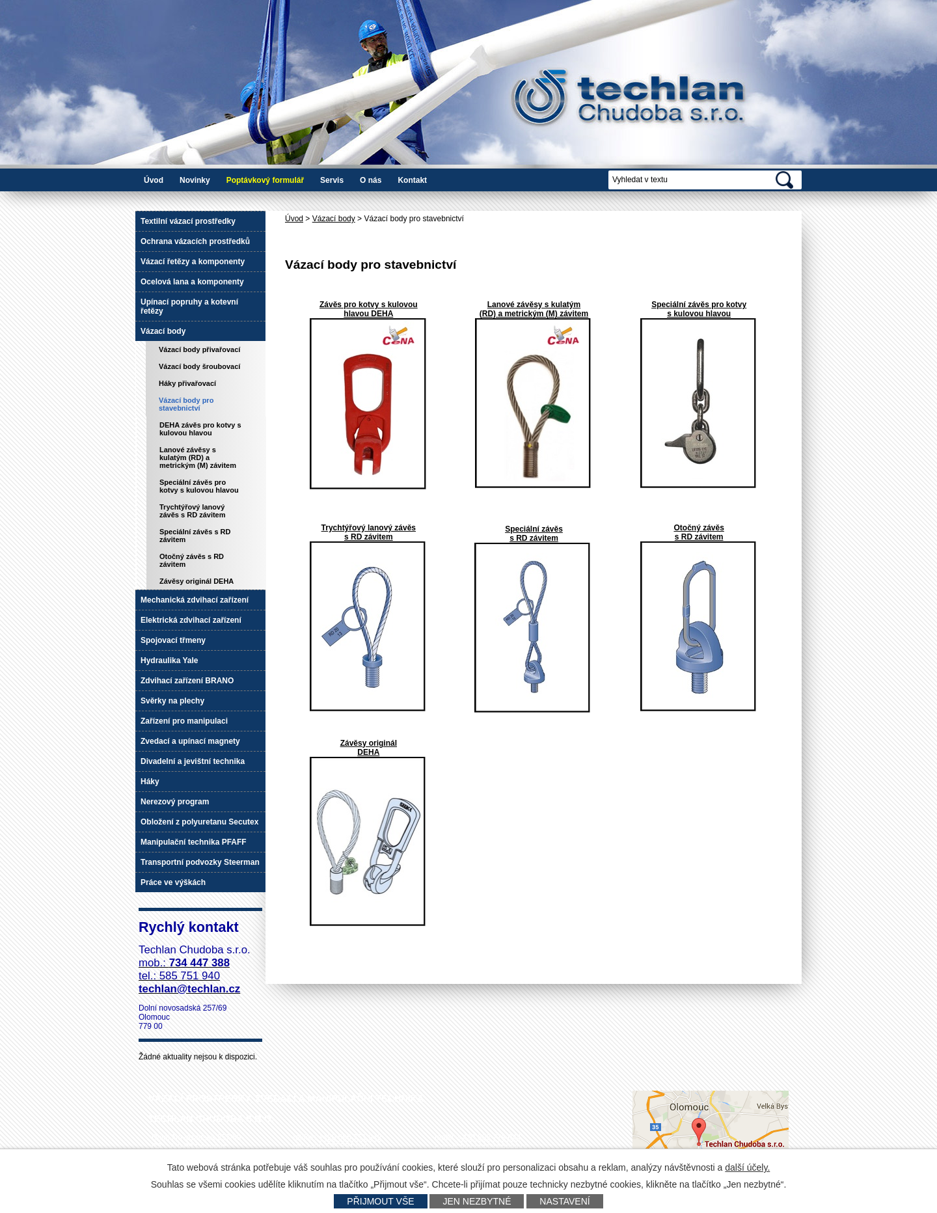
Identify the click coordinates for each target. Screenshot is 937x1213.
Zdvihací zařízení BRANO (187, 680)
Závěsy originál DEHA (196, 581)
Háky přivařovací (187, 383)
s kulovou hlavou (699, 313)
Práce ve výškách (173, 882)
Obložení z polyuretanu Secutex (199, 821)
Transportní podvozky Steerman (200, 862)
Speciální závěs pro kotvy (698, 304)
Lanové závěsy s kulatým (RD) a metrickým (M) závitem (534, 309)
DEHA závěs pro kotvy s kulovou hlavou (200, 429)
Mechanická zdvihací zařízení (195, 600)
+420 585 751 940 (337, 1146)
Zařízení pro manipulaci (184, 721)
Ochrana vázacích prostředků (195, 241)
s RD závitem (368, 536)
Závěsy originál (368, 743)
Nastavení (564, 1201)
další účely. (747, 1167)
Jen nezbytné (476, 1201)
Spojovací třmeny (173, 640)
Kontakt (412, 180)
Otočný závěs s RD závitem (191, 560)
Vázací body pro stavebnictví (186, 404)
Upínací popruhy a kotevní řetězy (189, 306)
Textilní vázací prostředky (188, 221)
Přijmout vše (380, 1201)
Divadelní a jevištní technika (193, 761)
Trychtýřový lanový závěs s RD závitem (192, 511)
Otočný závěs (698, 527)
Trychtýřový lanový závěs (368, 527)
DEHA (368, 752)
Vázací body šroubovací (199, 366)
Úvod (153, 180)
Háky (150, 781)
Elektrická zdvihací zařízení (191, 620)
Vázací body (333, 218)
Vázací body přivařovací (199, 349)
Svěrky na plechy (172, 700)
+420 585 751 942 (349, 1137)
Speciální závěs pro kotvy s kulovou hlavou (199, 486)
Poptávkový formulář (265, 180)
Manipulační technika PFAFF (194, 842)
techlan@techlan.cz (494, 1146)
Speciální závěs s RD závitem (194, 535)
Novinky (195, 180)
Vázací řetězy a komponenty (193, 261)
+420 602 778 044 (489, 1137)
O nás (370, 180)
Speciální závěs (534, 529)
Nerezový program (175, 801)
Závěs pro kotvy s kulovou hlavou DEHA (368, 309)
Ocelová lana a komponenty (192, 281)
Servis (332, 180)
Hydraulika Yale (169, 660)
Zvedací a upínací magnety (190, 741)
